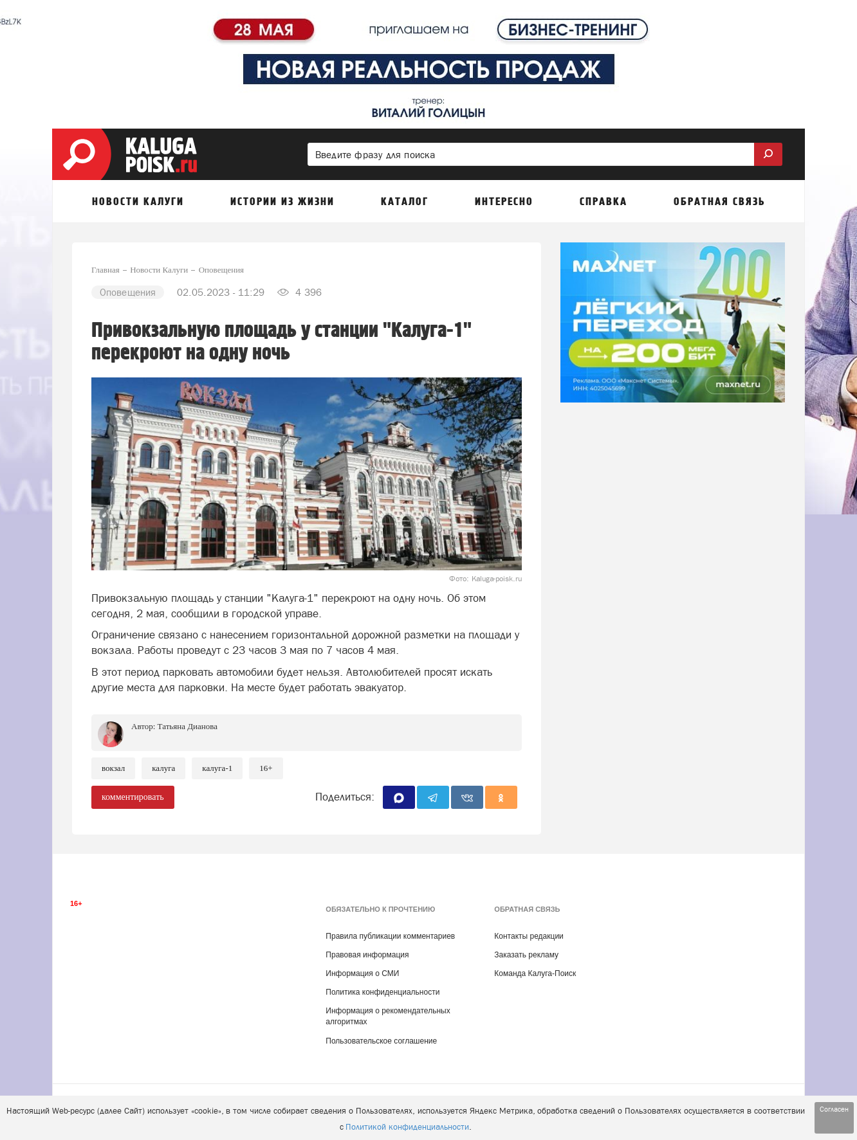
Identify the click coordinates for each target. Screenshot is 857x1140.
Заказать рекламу (526, 954)
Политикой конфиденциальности (407, 1127)
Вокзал (113, 768)
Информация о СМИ (362, 973)
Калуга (163, 768)
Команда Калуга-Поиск (535, 973)
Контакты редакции (528, 936)
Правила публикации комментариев (390, 936)
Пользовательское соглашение (381, 1040)
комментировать (133, 797)
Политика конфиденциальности (382, 992)
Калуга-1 (217, 768)
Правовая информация (367, 954)
